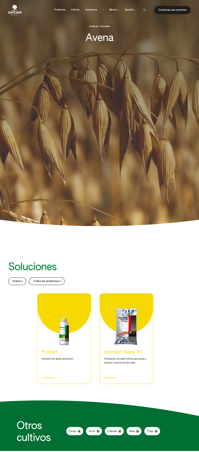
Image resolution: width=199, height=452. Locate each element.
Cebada (114, 431)
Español (130, 10)
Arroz (94, 431)
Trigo (152, 431)
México (114, 10)
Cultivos (75, 10)
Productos (59, 10)
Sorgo (74, 431)
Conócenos (91, 10)
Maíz (134, 431)
